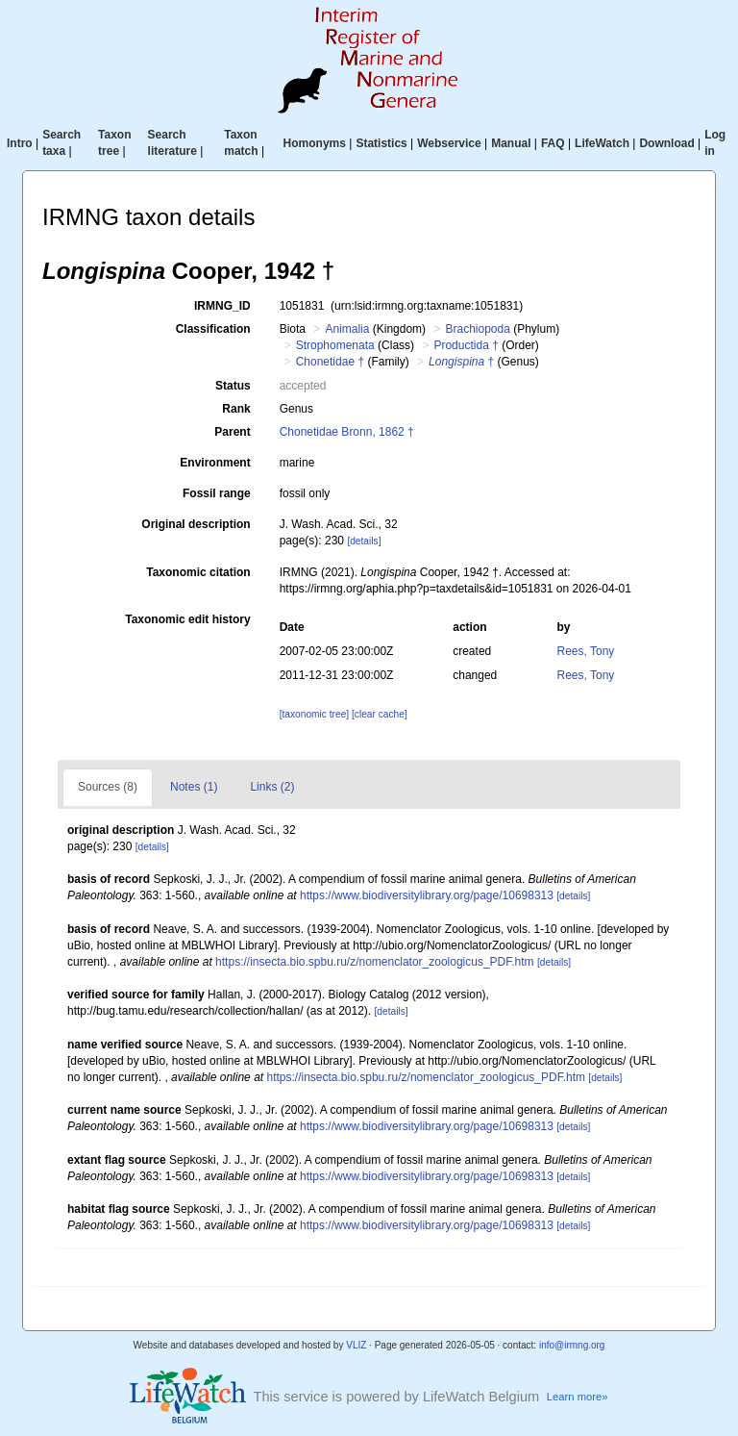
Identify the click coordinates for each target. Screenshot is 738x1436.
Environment (215, 462)
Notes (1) (193, 787)
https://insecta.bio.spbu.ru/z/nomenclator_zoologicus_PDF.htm (374, 962)
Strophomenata (335, 345)
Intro (20, 143)
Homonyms (314, 143)
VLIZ (356, 1345)
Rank (236, 409)
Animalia (347, 329)
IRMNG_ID (222, 306)
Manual (510, 143)
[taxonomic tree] (314, 714)
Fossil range (217, 493)
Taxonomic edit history (187, 619)
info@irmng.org (572, 1345)
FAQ (553, 143)
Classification (213, 329)
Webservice (449, 143)
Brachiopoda (477, 329)
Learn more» (577, 1396)
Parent (232, 432)
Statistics (381, 143)
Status (233, 385)
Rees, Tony (586, 651)
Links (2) (272, 787)
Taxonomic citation (198, 572)
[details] (364, 541)
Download (666, 143)
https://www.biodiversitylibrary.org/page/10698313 (427, 895)
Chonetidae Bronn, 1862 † (347, 432)
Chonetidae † (330, 361)
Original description (195, 524)
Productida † (465, 345)
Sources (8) (107, 787)
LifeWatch (602, 143)
